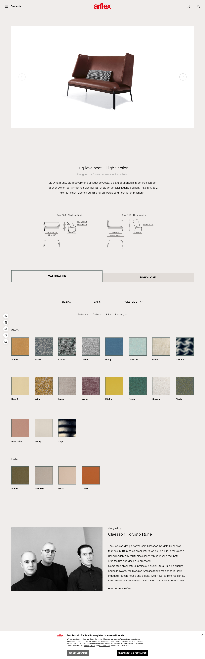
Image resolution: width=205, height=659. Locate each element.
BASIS (97, 301)
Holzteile (130, 301)
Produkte (16, 6)
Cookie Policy (104, 646)
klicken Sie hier (127, 643)
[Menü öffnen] (6, 6)
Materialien (57, 276)
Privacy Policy (89, 646)
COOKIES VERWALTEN (78, 653)
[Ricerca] (198, 6)
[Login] (188, 6)
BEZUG (66, 301)
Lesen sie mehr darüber (119, 588)
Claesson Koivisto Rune (107, 174)
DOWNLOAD (148, 277)
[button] (182, 77)
